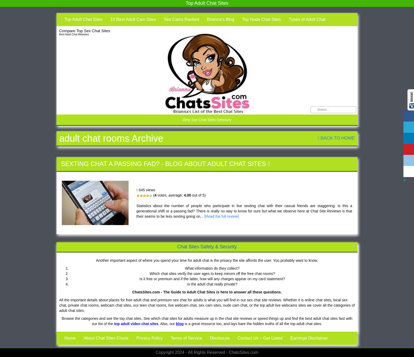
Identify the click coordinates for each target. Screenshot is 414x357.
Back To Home (336, 138)
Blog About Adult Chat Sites (215, 163)
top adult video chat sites (136, 324)
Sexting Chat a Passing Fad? (110, 163)
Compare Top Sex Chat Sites (84, 30)
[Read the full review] (221, 216)
